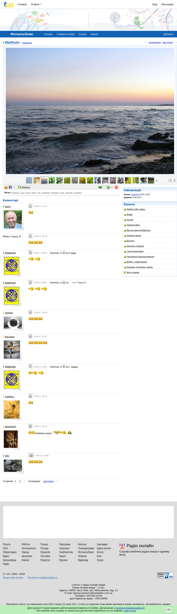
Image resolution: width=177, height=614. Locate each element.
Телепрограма (86, 548)
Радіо (6, 563)
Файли (25, 560)
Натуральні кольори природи (139, 256)
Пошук (44, 544)
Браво (128, 214)
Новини (82, 556)
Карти (62, 556)
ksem (7, 206)
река (22, 193)
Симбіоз (8, 396)
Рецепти (45, 560)
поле (62, 193)
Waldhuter (12, 42)
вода (28, 193)
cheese (8, 312)
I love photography (134, 251)
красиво (69, 193)
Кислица (9, 336)
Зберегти (24, 187)
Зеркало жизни (132, 235)
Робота (26, 544)
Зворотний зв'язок (13, 577)
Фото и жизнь (131, 272)
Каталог (82, 544)
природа (27, 42)
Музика (63, 560)
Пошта (6, 544)
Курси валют (104, 548)
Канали (94, 34)
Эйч (6, 455)
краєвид (78, 193)
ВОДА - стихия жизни (135, 262)
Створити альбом (66, 34)
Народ (25, 552)
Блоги (100, 552)
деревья (55, 193)
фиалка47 (9, 426)
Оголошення (29, 548)
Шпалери (27, 556)
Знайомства (66, 552)
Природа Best (132, 225)
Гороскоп (64, 548)
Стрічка (82, 34)
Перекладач (10, 552)
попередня (155, 42)
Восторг (129, 241)
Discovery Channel (134, 246)
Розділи (35, 4)
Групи (100, 560)
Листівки (45, 556)
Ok (168, 609)
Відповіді (83, 560)
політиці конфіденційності (130, 608)
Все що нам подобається (137, 230)
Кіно (99, 556)
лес (39, 193)
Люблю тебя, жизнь (134, 209)
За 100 (128, 220)
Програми (64, 544)
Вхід (155, 4)
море (34, 193)
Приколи (45, 552)
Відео (6, 556)
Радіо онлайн (140, 545)
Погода (44, 548)
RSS (5, 548)
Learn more (130, 610)
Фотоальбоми (86, 552)
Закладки (102, 544)
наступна (167, 42)
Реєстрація (167, 4)
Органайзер (9, 560)
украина (46, 193)
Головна (22, 4)
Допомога (168, 34)
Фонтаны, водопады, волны (138, 267)
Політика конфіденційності (42, 577)
